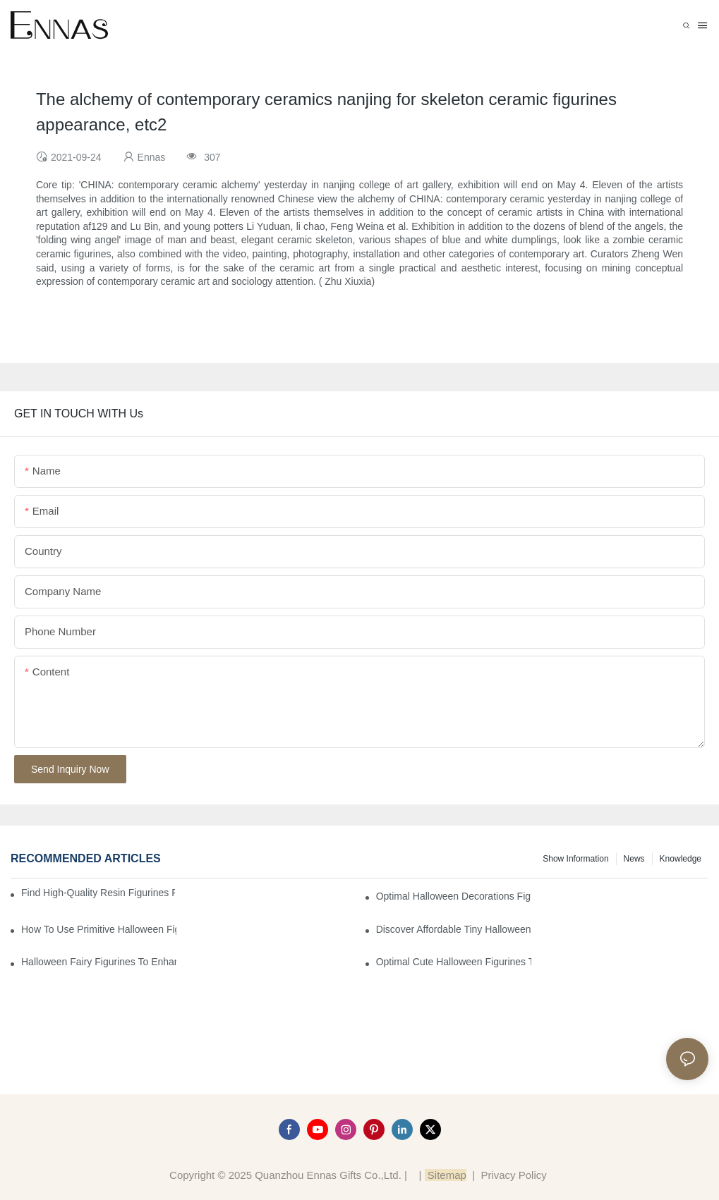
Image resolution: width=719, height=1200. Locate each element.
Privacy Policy (513, 1175)
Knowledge (680, 859)
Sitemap (445, 1175)
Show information (575, 859)
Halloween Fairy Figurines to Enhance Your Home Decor (98, 961)
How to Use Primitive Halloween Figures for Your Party (98, 929)
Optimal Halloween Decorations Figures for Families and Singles (453, 896)
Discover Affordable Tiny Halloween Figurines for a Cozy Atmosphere (453, 929)
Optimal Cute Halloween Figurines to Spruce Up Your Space (453, 961)
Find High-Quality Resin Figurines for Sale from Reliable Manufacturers (98, 892)
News (634, 859)
